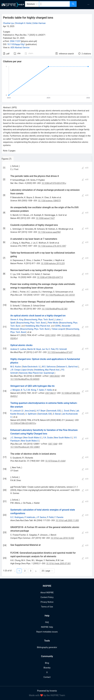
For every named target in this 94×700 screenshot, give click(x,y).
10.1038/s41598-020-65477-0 (50, 277)
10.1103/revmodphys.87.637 (59, 352)
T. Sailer (40, 390)
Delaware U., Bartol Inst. (67, 366)
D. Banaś (57, 414)
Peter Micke (53, 323)
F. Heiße (48, 390)
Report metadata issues (47, 632)
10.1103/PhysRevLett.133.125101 (60, 295)
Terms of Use (47, 607)
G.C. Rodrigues (17, 517)
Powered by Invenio (47, 690)
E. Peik (52, 349)
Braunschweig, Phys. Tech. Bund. (39, 319)
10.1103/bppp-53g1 (16, 44)
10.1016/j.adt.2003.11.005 (67, 520)
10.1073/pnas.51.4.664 (55, 461)
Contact (47, 677)
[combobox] (54, 4)
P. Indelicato (30, 517)
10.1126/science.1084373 (49, 200)
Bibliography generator (47, 647)
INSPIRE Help (47, 627)
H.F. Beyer (41, 411)
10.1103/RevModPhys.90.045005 (24, 379)
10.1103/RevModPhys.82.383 (54, 309)
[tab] (11, 158)
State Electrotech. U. (31, 366)
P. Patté (50, 517)
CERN (57, 326)
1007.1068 (52, 444)
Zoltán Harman (39, 23)
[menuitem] (88, 4)
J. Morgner (15, 390)
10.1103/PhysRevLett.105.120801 (25, 447)
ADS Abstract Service (19, 47)
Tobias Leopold (58, 329)
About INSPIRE (47, 592)
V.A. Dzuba (48, 437)
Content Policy (47, 597)
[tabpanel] (47, 369)
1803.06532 (54, 376)
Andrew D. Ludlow (18, 349)
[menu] (85, 4)
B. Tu (23, 390)
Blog (47, 663)
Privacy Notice (47, 602)
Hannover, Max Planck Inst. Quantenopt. (37, 373)
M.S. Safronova (49, 366)
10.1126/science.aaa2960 (49, 232)
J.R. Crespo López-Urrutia (21, 370)
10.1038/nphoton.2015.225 (53, 263)
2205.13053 (50, 335)
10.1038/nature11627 (45, 218)
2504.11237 (15, 41)
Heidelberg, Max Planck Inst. (37, 326)
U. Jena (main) (28, 411)
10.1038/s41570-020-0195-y (54, 183)
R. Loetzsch (15, 411)
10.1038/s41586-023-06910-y (23, 423)
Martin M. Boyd (34, 349)
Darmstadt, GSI (53, 411)
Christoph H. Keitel (23, 23)
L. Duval (65, 411)
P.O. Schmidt (61, 349)
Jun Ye (45, 349)
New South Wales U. (33, 437)
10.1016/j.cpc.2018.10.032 (62, 538)
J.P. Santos (41, 517)
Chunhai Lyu (8, 23)
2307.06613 (50, 393)
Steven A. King (16, 319)
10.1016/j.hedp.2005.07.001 (58, 563)
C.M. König (31, 390)
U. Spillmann (31, 414)
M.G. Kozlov (15, 366)
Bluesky (47, 668)
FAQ (47, 622)
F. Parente (58, 517)
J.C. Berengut (16, 437)
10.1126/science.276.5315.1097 (52, 246)
